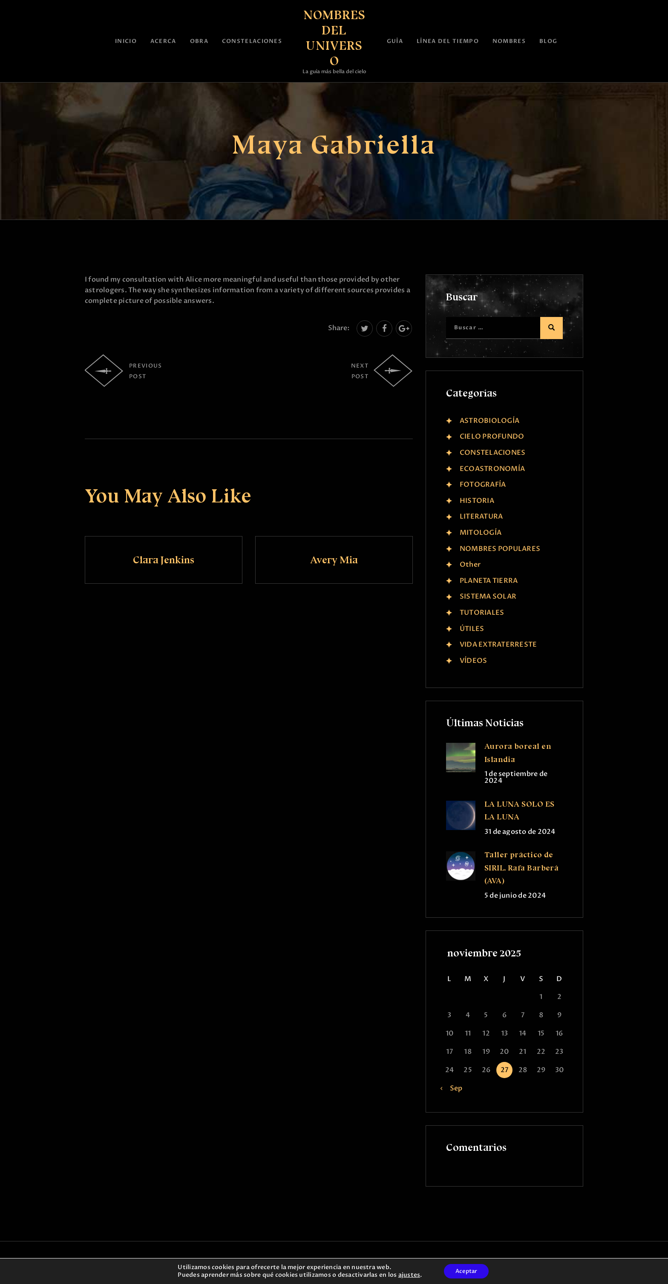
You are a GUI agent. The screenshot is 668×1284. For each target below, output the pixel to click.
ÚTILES (472, 628)
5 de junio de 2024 (515, 895)
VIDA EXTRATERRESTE (498, 644)
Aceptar (466, 1271)
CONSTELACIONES (492, 452)
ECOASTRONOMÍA (492, 469)
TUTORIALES (482, 612)
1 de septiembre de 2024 (515, 777)
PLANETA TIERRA (489, 580)
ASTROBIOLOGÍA (489, 420)
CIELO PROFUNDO (492, 436)
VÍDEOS (473, 660)
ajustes (407, 1274)
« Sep (453, 1088)
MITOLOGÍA (480, 532)
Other (470, 564)
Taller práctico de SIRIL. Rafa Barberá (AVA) (521, 867)
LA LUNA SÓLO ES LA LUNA (519, 810)
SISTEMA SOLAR (488, 596)
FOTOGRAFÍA (483, 484)
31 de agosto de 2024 (520, 831)
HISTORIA (477, 500)
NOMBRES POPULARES (500, 549)
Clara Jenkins (163, 560)
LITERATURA (481, 516)
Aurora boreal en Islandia (517, 753)
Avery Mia (334, 560)
